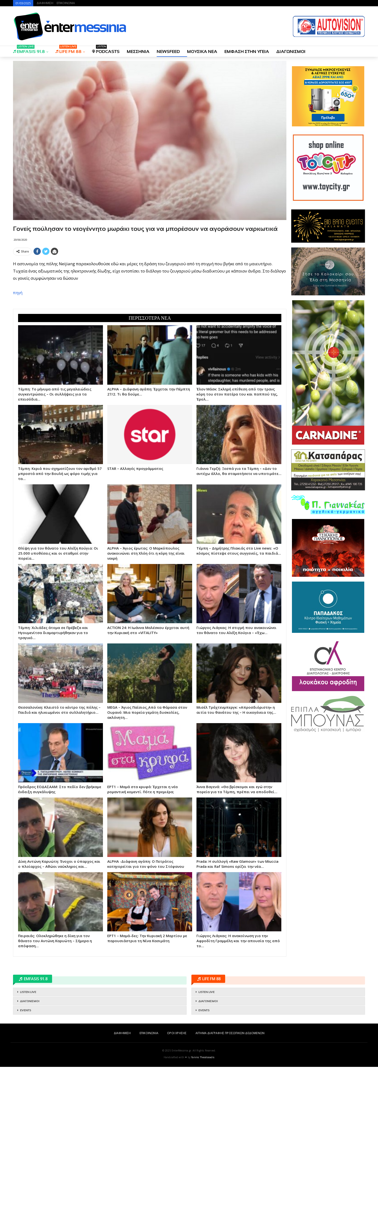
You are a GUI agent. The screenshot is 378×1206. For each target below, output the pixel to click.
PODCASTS (106, 50)
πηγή (17, 362)
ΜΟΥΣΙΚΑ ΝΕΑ (202, 51)
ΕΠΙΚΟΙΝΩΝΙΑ (66, 3)
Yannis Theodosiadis (202, 1196)
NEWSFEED (168, 51)
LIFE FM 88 (68, 50)
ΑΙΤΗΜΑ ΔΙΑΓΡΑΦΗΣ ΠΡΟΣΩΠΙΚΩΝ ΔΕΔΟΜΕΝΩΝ (230, 1172)
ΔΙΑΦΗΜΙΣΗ (45, 3)
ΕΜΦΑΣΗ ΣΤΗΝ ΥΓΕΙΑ (246, 51)
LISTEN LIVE (28, 1131)
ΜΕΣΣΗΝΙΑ (138, 51)
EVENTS (25, 1149)
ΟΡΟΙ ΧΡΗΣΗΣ (177, 1172)
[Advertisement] (149, 291)
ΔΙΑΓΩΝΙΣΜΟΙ (290, 51)
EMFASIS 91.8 (29, 50)
